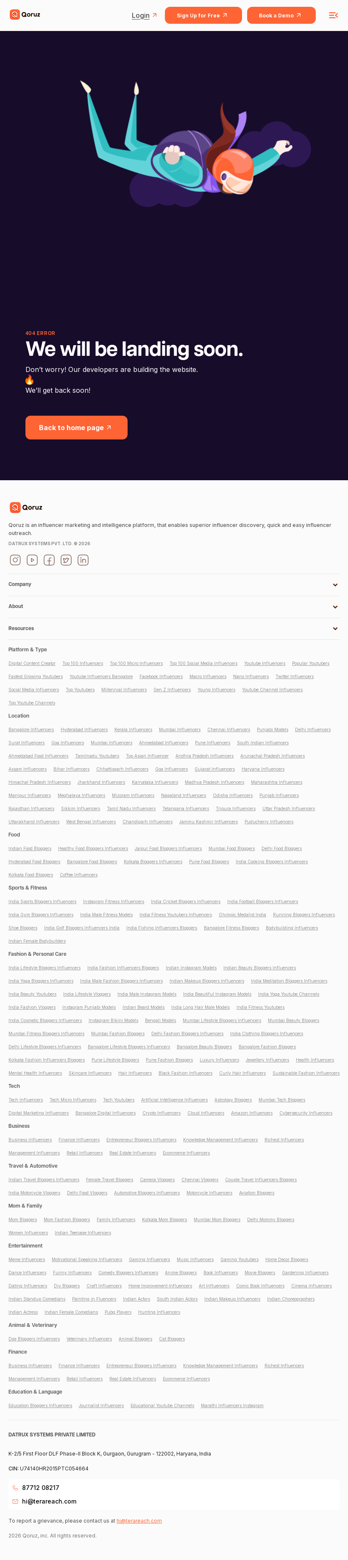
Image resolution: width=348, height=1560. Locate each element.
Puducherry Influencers (269, 821)
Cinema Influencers (311, 1285)
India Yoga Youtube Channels (288, 994)
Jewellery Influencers (267, 1059)
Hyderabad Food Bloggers (34, 861)
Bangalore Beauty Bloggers (204, 1046)
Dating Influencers (27, 1285)
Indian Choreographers (291, 1298)
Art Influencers (214, 1285)
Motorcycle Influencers (209, 1192)
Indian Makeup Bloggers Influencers (207, 980)
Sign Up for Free (203, 15)
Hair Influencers (135, 1073)
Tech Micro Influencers (73, 1099)
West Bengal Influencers (91, 821)
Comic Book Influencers (260, 1285)
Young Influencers (216, 689)
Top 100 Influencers (82, 663)
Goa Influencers (67, 742)
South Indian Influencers (263, 742)
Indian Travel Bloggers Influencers (43, 1179)
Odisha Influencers (233, 795)
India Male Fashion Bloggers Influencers (121, 980)
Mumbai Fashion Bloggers (118, 1033)
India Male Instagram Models (146, 994)
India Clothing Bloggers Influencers (266, 1033)
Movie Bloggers (260, 1272)
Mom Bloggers (22, 1219)
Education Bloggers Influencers (40, 1405)
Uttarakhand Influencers (33, 821)
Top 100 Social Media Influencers (203, 663)
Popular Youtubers (310, 663)
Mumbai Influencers (179, 729)
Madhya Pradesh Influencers (214, 782)
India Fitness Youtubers (260, 1007)
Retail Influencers (85, 1152)
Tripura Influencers (236, 808)
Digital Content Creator (32, 663)
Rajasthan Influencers (31, 808)
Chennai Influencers (228, 729)
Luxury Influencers (219, 1059)
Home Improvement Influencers (160, 1285)
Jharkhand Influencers (101, 782)
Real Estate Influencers (132, 1152)
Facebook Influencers (161, 676)
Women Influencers (28, 1232)
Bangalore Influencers (31, 729)
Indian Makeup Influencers (232, 1298)
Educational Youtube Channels (162, 1405)
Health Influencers (315, 1059)
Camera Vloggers (157, 1179)
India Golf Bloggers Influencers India (82, 927)
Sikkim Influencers (80, 808)
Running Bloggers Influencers (304, 914)
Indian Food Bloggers (29, 848)
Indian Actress (23, 1312)
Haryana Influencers (263, 769)
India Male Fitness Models (106, 914)
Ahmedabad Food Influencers (38, 755)
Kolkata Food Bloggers (30, 874)
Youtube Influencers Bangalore (101, 676)
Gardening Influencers (305, 1272)
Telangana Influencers (185, 808)
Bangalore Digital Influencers (105, 1112)
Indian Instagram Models (191, 967)
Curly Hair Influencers (242, 1073)
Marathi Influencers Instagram (232, 1405)
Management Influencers (34, 1152)
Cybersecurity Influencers (305, 1112)
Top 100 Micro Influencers (136, 663)
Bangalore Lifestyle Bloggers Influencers (129, 1046)
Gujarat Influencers (215, 769)
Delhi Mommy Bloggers (270, 1219)
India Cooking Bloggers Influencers (272, 861)
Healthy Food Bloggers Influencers (93, 848)
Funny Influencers (72, 1272)
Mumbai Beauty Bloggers (293, 1020)
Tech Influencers (25, 1099)
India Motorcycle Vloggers (34, 1192)
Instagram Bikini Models (113, 1020)
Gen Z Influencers (172, 689)
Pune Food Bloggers (209, 861)
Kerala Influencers (133, 729)
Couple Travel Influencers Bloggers (261, 1179)
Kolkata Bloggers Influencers (153, 861)
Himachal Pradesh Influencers (39, 782)
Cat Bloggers (172, 1338)
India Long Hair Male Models (200, 1007)
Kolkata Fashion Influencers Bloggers (46, 1059)
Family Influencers (116, 1219)
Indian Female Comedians (71, 1312)
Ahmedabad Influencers (163, 742)
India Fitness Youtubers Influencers (175, 914)
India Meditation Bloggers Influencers (289, 980)
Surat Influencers (26, 742)
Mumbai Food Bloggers (232, 848)
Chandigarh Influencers (147, 821)
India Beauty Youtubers (32, 994)
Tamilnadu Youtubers (97, 755)
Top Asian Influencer (147, 755)
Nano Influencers (251, 676)
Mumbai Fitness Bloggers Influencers (46, 1033)
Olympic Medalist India (242, 914)
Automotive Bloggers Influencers (147, 1192)
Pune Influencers (212, 742)
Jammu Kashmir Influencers (208, 821)
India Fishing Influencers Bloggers (161, 927)
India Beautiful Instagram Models (217, 994)
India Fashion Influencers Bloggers (123, 967)
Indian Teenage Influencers (83, 1232)
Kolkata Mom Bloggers (164, 1219)
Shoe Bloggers (22, 927)
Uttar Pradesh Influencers (288, 808)
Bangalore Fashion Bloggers (267, 1046)
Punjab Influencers (279, 795)
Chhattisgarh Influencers (122, 769)
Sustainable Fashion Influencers (306, 1073)
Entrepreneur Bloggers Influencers (141, 1139)
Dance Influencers (27, 1272)
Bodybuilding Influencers (292, 927)
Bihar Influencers (71, 769)
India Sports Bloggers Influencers (42, 901)
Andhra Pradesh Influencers (204, 755)
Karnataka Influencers (155, 782)
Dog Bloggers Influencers (34, 1338)
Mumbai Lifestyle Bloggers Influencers (222, 1020)
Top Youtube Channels (31, 702)
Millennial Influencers (124, 689)
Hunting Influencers (159, 1312)
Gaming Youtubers (239, 1259)
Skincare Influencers (90, 1073)
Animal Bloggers (135, 1338)
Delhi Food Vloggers (87, 1192)
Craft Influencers (104, 1285)
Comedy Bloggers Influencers (128, 1272)
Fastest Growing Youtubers (35, 676)
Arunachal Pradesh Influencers (272, 755)
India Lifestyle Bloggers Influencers (44, 967)
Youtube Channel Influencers (272, 689)
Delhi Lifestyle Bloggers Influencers (44, 1046)
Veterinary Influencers (89, 1338)
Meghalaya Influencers (81, 795)
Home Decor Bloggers (286, 1259)
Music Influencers (195, 1259)
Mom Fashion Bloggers (67, 1219)
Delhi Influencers (313, 729)
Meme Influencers (26, 1259)
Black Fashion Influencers (185, 1073)
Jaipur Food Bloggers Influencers (168, 848)
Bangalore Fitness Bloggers (231, 927)
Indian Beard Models (143, 1007)
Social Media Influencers (33, 689)
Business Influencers (30, 1139)
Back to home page (76, 427)
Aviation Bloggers (256, 1192)
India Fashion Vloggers (32, 1007)
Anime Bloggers (181, 1272)
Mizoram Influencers (133, 795)
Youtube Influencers (264, 663)
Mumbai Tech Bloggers (282, 1099)
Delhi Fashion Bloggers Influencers (187, 1033)
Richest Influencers (284, 1139)
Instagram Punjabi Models (89, 1007)
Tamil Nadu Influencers (131, 808)
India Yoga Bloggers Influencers (40, 980)
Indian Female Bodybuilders (37, 940)
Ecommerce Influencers (186, 1152)
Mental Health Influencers (35, 1073)
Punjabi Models (272, 729)
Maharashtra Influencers (276, 782)
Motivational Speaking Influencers (87, 1259)
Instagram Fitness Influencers (113, 901)
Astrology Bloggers (233, 1099)
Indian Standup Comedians (36, 1298)
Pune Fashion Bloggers (169, 1059)
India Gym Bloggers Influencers (40, 914)
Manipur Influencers (29, 795)
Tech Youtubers (118, 1099)
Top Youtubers (80, 689)
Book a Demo (281, 15)
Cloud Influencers (205, 1112)
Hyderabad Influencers (84, 729)
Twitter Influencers (295, 676)
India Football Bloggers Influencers (262, 901)
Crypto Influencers (161, 1112)
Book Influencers (220, 1272)
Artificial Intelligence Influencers (174, 1099)
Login (146, 15)
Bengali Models (160, 1020)
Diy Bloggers (67, 1285)
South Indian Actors (177, 1298)
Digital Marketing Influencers (38, 1112)
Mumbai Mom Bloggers (217, 1219)
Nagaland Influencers (183, 795)
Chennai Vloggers (199, 1179)
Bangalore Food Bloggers (92, 861)
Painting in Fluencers (94, 1298)
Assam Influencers (27, 769)
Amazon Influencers (252, 1112)
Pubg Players (118, 1312)
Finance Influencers (79, 1139)
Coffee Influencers (78, 874)
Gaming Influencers (149, 1259)
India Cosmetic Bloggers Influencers (45, 1020)
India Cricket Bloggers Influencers (185, 901)
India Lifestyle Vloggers (87, 994)
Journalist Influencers (101, 1405)
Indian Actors (136, 1298)
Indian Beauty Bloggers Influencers (259, 967)
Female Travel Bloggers (109, 1179)
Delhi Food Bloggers (282, 848)
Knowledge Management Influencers (220, 1139)
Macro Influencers (207, 676)
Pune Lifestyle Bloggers (115, 1059)
